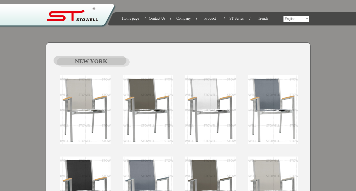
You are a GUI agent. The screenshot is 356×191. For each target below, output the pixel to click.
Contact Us (157, 18)
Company (183, 18)
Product (210, 18)
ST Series (237, 18)
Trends (263, 18)
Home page (130, 18)
